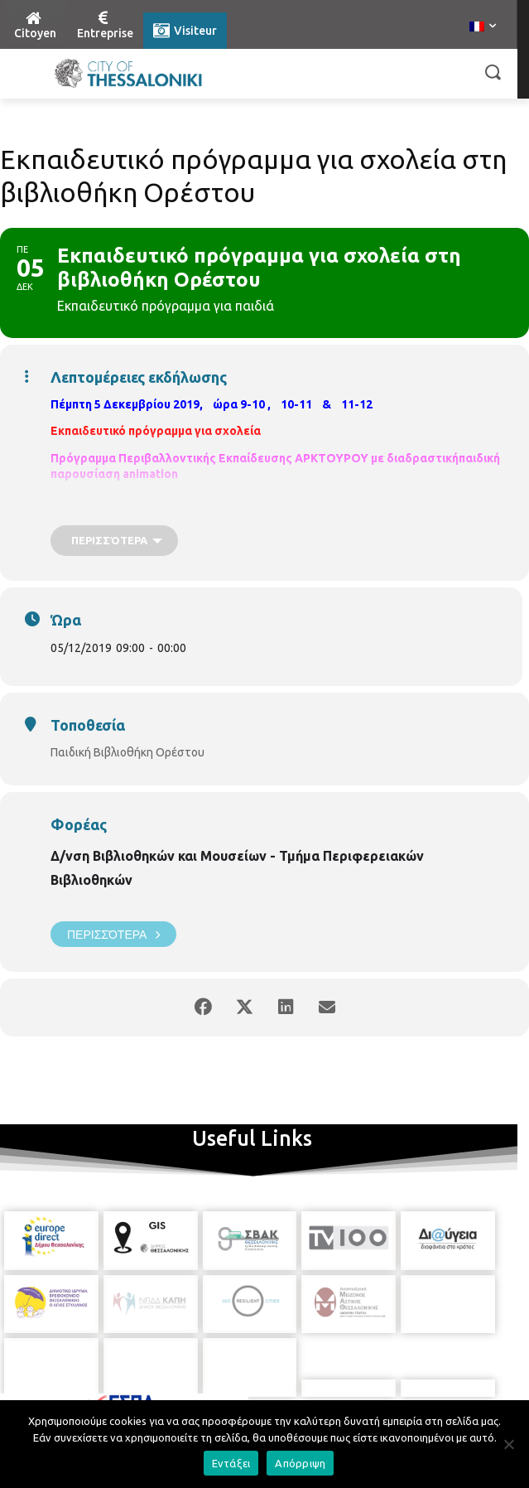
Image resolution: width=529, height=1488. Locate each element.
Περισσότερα (113, 934)
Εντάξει (231, 1463)
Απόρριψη (300, 1463)
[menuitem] (482, 27)
